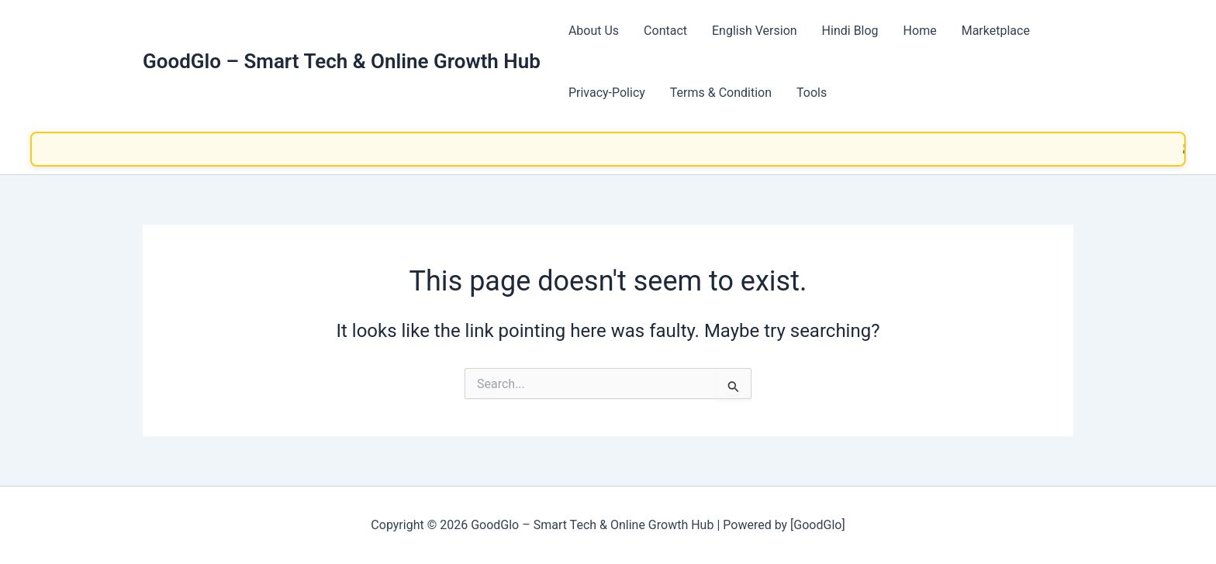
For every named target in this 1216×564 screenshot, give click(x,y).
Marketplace (996, 30)
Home (920, 30)
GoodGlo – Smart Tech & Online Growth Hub (342, 61)
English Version (754, 30)
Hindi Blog (850, 30)
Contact (665, 30)
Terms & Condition (721, 92)
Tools (811, 92)
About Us (593, 30)
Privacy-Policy (606, 92)
